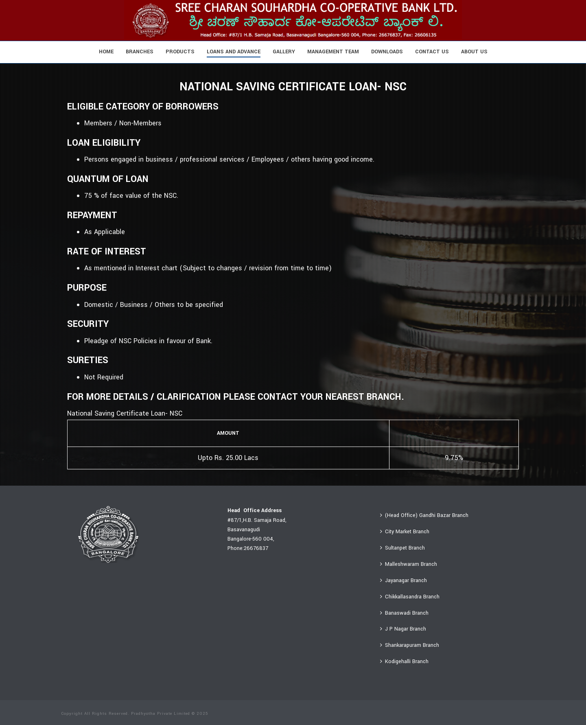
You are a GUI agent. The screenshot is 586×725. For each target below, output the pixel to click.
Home (106, 51)
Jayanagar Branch (403, 580)
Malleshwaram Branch (408, 564)
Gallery (284, 51)
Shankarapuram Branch (409, 645)
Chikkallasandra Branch (410, 596)
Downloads (387, 51)
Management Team (333, 51)
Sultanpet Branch (402, 548)
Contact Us (432, 51)
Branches (139, 51)
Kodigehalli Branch (404, 661)
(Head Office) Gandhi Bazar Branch (424, 515)
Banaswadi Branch (404, 613)
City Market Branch (404, 531)
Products (180, 51)
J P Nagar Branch (403, 629)
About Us (474, 51)
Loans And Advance (233, 51)
